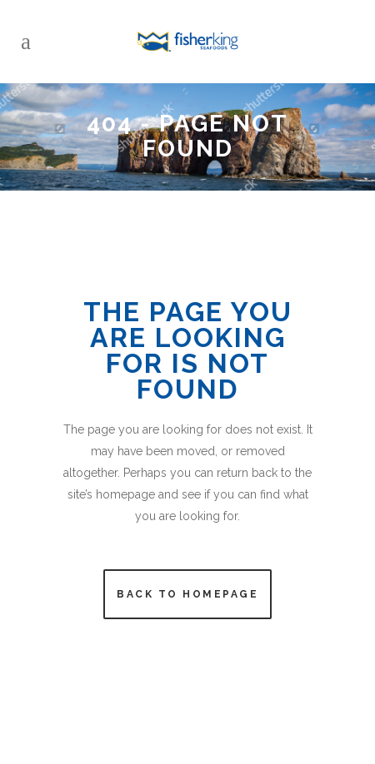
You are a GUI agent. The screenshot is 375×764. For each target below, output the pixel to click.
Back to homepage (187, 594)
